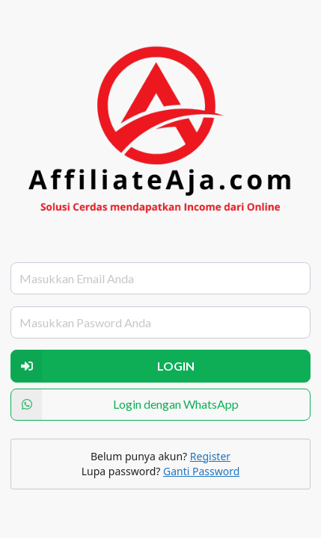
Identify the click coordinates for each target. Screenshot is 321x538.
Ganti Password (201, 471)
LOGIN (103, 365)
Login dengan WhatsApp (125, 404)
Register (210, 456)
